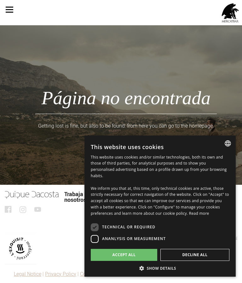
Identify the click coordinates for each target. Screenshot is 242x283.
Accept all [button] (124, 254)
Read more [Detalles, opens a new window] (199, 213)
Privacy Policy (60, 274)
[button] (160, 267)
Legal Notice (27, 274)
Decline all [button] (195, 254)
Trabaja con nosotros (79, 196)
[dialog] (160, 206)
